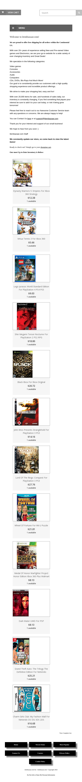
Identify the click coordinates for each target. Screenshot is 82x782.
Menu (17, 28)
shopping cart (46, 147)
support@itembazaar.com (47, 118)
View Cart (13, 12)
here (29, 118)
